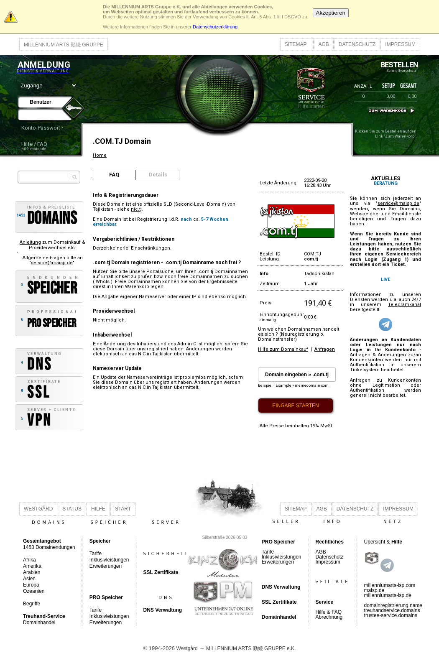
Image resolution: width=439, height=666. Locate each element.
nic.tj (136, 209)
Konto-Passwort (40, 128)
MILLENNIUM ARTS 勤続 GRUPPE (63, 45)
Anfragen (324, 349)
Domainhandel (39, 622)
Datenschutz (329, 557)
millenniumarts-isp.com (390, 585)
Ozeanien (33, 591)
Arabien (31, 572)
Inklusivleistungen (109, 560)
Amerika (32, 566)
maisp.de (374, 590)
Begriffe (31, 604)
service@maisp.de (52, 262)
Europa (31, 585)
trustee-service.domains (390, 615)
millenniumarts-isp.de (387, 595)
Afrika (29, 560)
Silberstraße (213, 537)
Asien (29, 579)
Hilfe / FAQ (34, 144)
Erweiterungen (105, 566)
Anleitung (30, 242)
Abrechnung (328, 617)
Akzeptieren (330, 13)
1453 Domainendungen (49, 544)
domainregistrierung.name (393, 605)
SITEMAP (296, 44)
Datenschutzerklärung (215, 26)
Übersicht (374, 542)
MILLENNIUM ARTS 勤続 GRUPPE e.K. (251, 648)
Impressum (327, 562)
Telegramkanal (404, 304)
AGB (324, 44)
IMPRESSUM (400, 44)
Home (100, 155)
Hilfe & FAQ (328, 612)
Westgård (187, 648)
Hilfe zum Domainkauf (283, 349)
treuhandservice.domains (392, 610)
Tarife (95, 553)
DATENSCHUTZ (357, 44)
